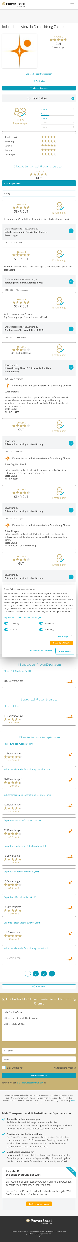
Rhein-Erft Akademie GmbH (17, 671)
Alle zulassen (61, 642)
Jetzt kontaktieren (39, 88)
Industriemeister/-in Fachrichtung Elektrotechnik (27, 794)
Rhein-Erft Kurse (12, 706)
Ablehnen (65, 651)
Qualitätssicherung (37, 1231)
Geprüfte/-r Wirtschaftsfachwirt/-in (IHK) (23, 820)
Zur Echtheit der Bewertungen (39, 73)
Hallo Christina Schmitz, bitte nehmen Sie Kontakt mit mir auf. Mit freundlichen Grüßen (39, 1025)
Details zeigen (63, 636)
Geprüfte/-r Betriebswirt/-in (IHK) (20, 897)
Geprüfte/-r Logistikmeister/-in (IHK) (21, 871)
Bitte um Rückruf (14, 1067)
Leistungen (10, 154)
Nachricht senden (39, 1075)
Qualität (8, 149)
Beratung (9, 141)
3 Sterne (44, 118)
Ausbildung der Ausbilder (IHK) (18, 743)
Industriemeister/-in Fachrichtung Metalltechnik (27, 769)
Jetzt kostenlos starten (39, 1204)
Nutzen (8, 145)
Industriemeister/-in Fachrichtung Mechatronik (26, 948)
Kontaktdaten (51, 98)
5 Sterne (44, 109)
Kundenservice (11, 137)
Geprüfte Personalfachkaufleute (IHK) (22, 922)
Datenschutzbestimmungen (29, 617)
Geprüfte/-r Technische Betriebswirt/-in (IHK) (25, 846)
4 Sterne (44, 114)
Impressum (9, 617)
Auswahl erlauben (41, 650)
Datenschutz (50, 1231)
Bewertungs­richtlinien (20, 1231)
